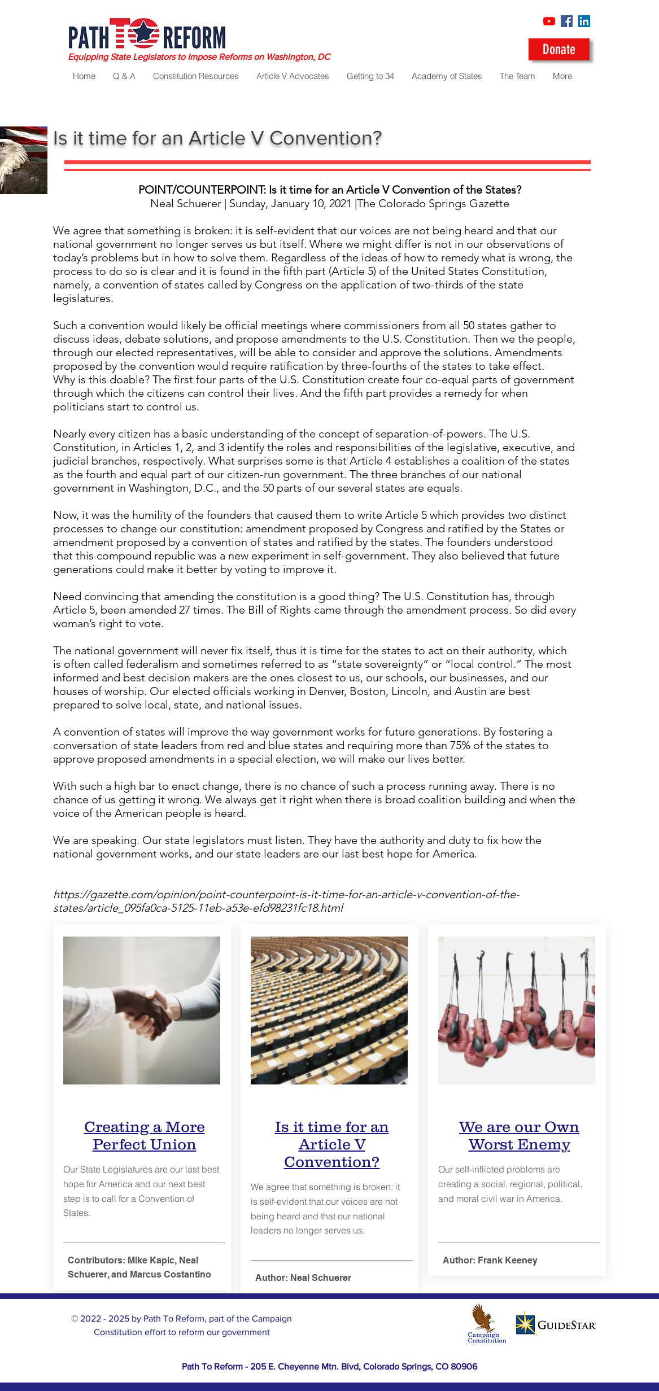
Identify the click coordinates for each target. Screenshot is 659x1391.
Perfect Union (144, 1144)
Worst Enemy (519, 1144)
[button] (447, 76)
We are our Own (519, 1126)
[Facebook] (567, 21)
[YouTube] (549, 21)
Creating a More (144, 1126)
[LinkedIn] (584, 21)
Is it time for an (331, 1126)
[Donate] (559, 49)
